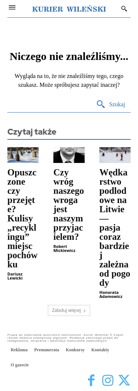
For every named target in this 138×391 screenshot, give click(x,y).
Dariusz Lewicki (14, 276)
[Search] (111, 105)
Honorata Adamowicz (111, 294)
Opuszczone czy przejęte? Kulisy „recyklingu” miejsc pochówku (22, 218)
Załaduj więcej (69, 310)
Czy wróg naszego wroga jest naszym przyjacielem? (68, 204)
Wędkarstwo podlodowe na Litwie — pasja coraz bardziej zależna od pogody (114, 227)
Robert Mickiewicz (64, 248)
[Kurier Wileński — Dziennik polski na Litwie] (69, 8)
